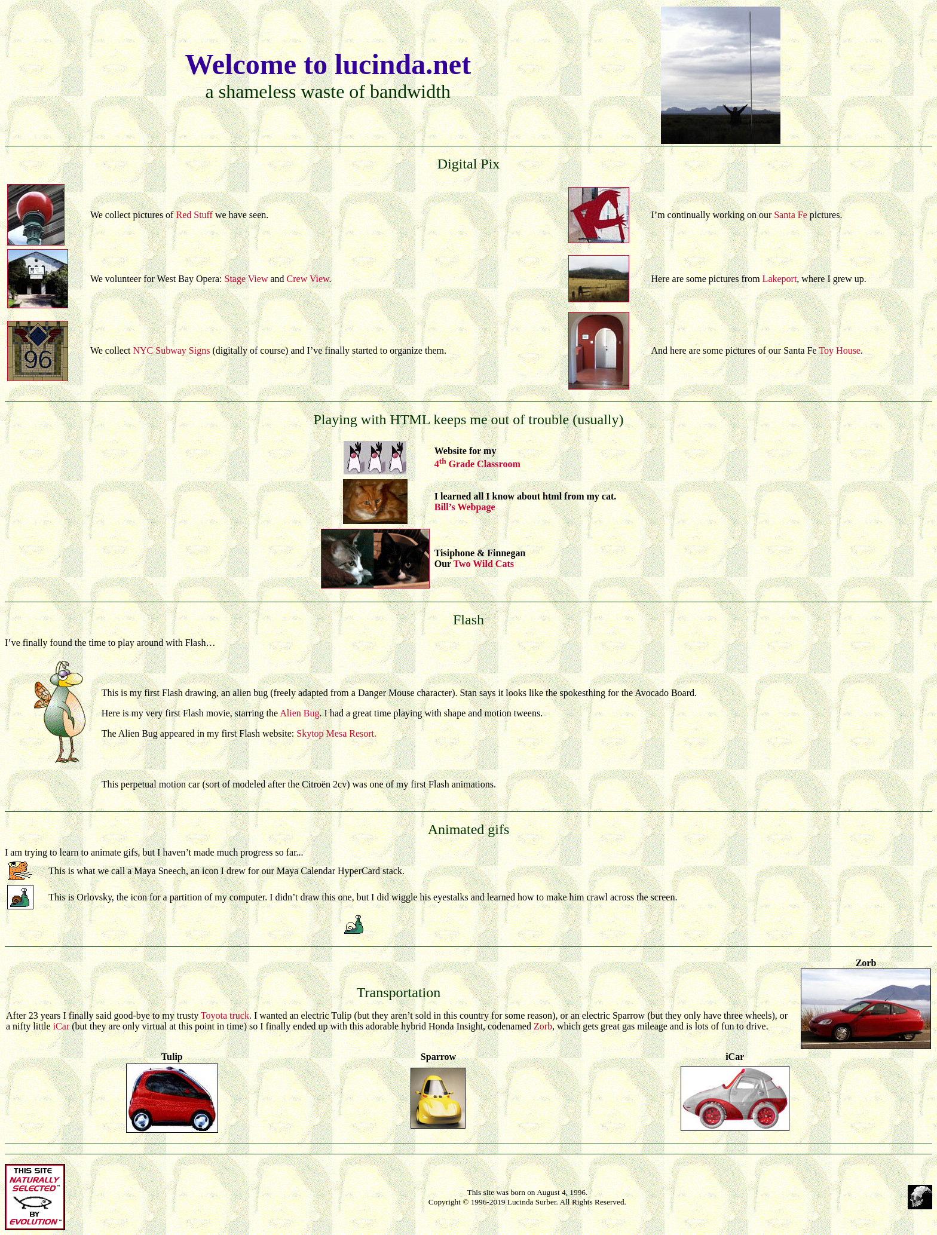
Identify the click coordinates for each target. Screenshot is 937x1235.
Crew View (306, 279)
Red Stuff (194, 215)
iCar (61, 1026)
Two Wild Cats (484, 564)
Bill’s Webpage (464, 507)
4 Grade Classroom (477, 464)
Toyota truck (225, 1015)
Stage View (246, 279)
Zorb (543, 1026)
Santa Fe (790, 215)
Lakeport (780, 279)
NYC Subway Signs (171, 350)
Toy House (840, 350)
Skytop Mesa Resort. (336, 733)
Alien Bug (299, 713)
